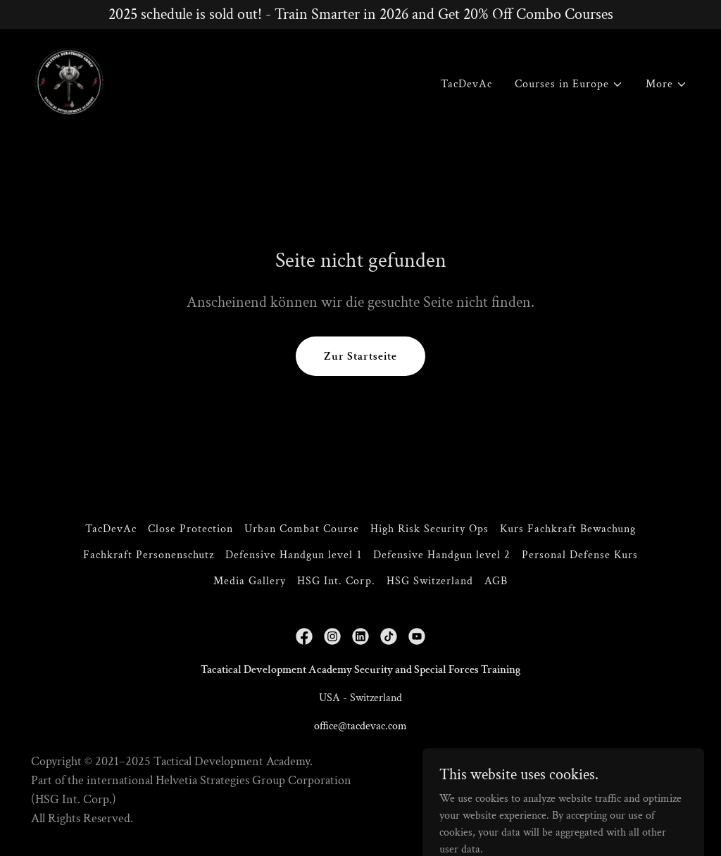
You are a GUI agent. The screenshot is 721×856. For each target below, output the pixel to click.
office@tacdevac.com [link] (360, 726)
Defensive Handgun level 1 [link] (293, 555)
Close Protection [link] (190, 529)
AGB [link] (496, 581)
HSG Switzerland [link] (430, 581)
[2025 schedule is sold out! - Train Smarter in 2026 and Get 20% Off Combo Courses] (360, 14)
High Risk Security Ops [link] (429, 529)
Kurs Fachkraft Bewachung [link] (568, 529)
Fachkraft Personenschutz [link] (148, 555)
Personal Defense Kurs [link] (580, 555)
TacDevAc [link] (466, 84)
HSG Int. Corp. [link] (336, 581)
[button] (569, 84)
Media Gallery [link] (249, 581)
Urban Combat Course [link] (301, 529)
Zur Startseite (360, 356)
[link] (69, 81)
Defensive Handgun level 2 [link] (441, 555)
